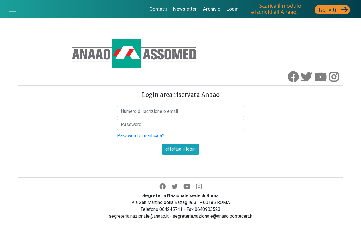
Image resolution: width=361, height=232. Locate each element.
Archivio (211, 9)
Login (232, 9)
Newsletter (185, 9)
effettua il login (180, 149)
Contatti (158, 9)
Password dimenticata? (140, 135)
